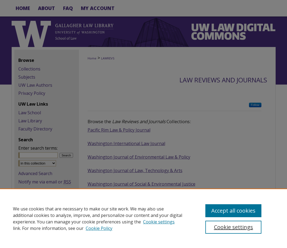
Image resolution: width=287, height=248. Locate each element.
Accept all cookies (233, 210)
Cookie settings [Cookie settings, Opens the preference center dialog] (233, 227)
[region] (143, 218)
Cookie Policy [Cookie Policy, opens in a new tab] (99, 228)
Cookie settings (159, 222)
